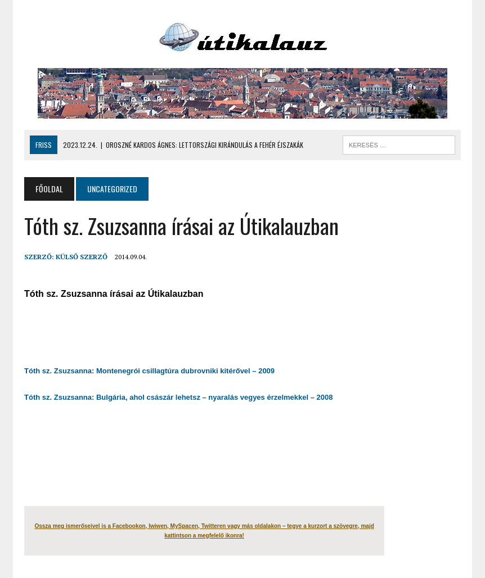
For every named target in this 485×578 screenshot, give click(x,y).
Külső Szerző (81, 256)
